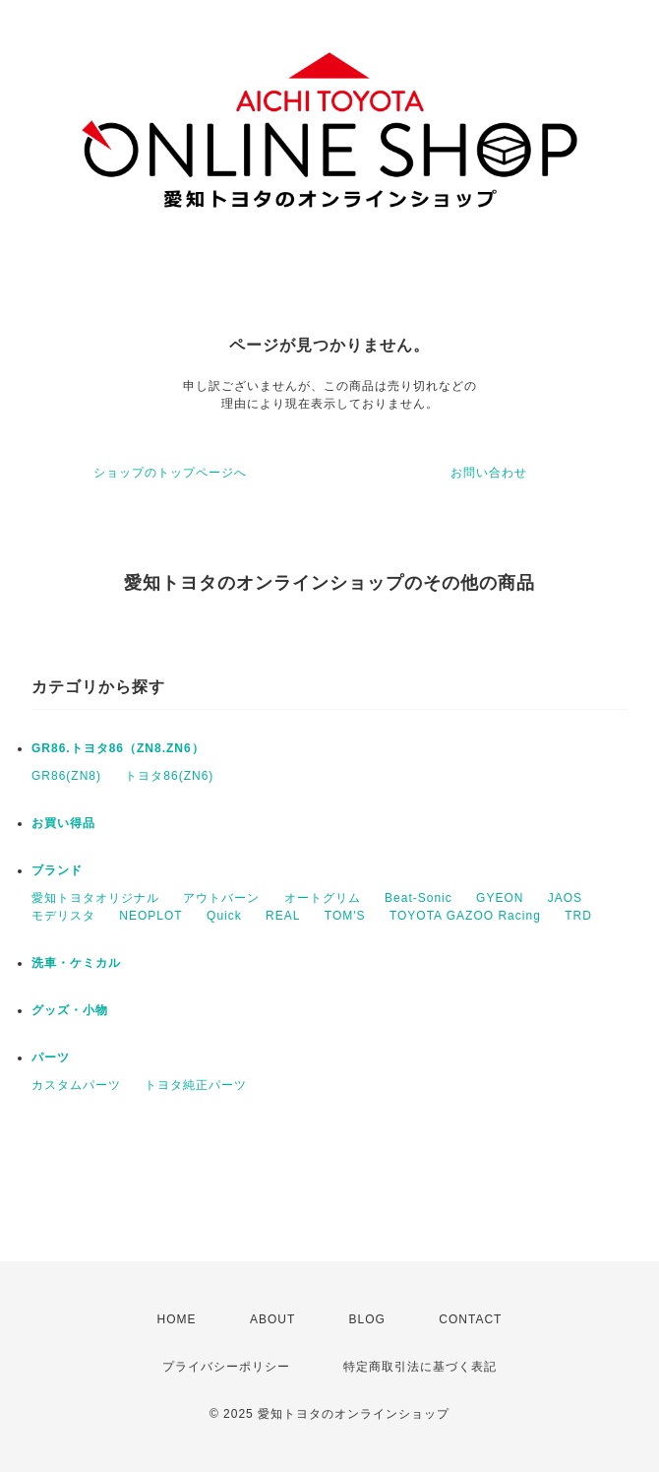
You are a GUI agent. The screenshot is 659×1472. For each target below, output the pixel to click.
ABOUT (272, 1319)
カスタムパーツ (76, 1085)
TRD (578, 916)
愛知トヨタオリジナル (95, 898)
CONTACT (470, 1319)
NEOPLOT (150, 916)
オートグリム (322, 898)
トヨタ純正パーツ (196, 1085)
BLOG (367, 1319)
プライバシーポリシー (226, 1367)
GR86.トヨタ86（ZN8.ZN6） (118, 748)
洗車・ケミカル (76, 963)
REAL (283, 916)
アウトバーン (221, 898)
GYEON (499, 898)
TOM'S (345, 916)
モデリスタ (63, 916)
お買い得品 (63, 823)
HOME (177, 1319)
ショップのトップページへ (170, 473)
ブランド (57, 870)
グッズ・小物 (69, 1010)
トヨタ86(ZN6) (169, 776)
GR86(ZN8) (66, 776)
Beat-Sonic (418, 898)
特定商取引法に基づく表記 (420, 1367)
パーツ (50, 1057)
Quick (224, 916)
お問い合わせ (488, 473)
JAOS (565, 898)
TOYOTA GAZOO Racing (465, 916)
